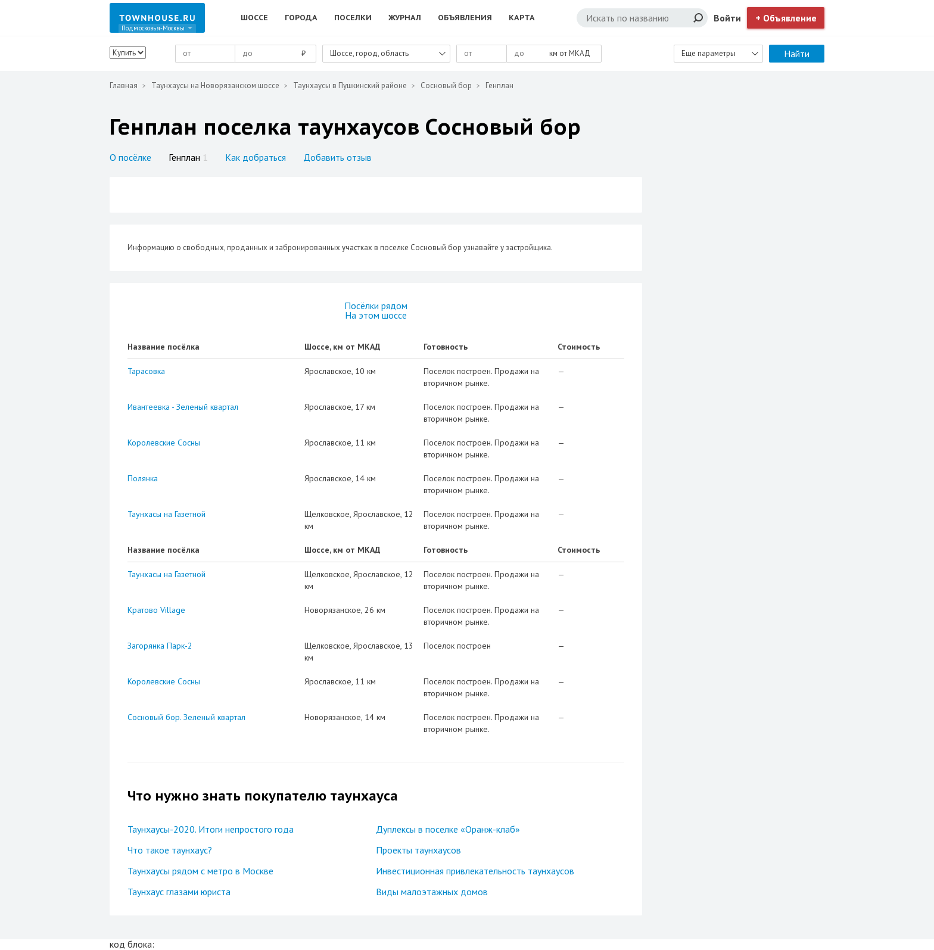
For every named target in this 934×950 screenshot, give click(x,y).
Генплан (188, 157)
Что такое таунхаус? (169, 850)
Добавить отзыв (337, 157)
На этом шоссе (376, 315)
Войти (727, 18)
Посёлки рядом (375, 306)
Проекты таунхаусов (418, 850)
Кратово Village (156, 610)
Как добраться (255, 157)
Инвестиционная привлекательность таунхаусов (475, 871)
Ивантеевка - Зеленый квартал (182, 406)
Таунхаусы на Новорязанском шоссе (215, 85)
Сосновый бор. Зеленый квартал (186, 717)
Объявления (465, 18)
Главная (124, 85)
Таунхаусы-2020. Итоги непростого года (210, 829)
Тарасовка (146, 371)
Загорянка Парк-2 (159, 645)
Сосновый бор (446, 85)
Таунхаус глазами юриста (179, 892)
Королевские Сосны (163, 442)
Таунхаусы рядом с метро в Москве (200, 871)
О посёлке (130, 157)
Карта (522, 18)
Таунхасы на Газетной (166, 514)
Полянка (142, 478)
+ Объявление (786, 18)
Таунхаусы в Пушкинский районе (350, 85)
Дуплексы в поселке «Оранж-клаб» (448, 829)
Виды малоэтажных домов (432, 892)
